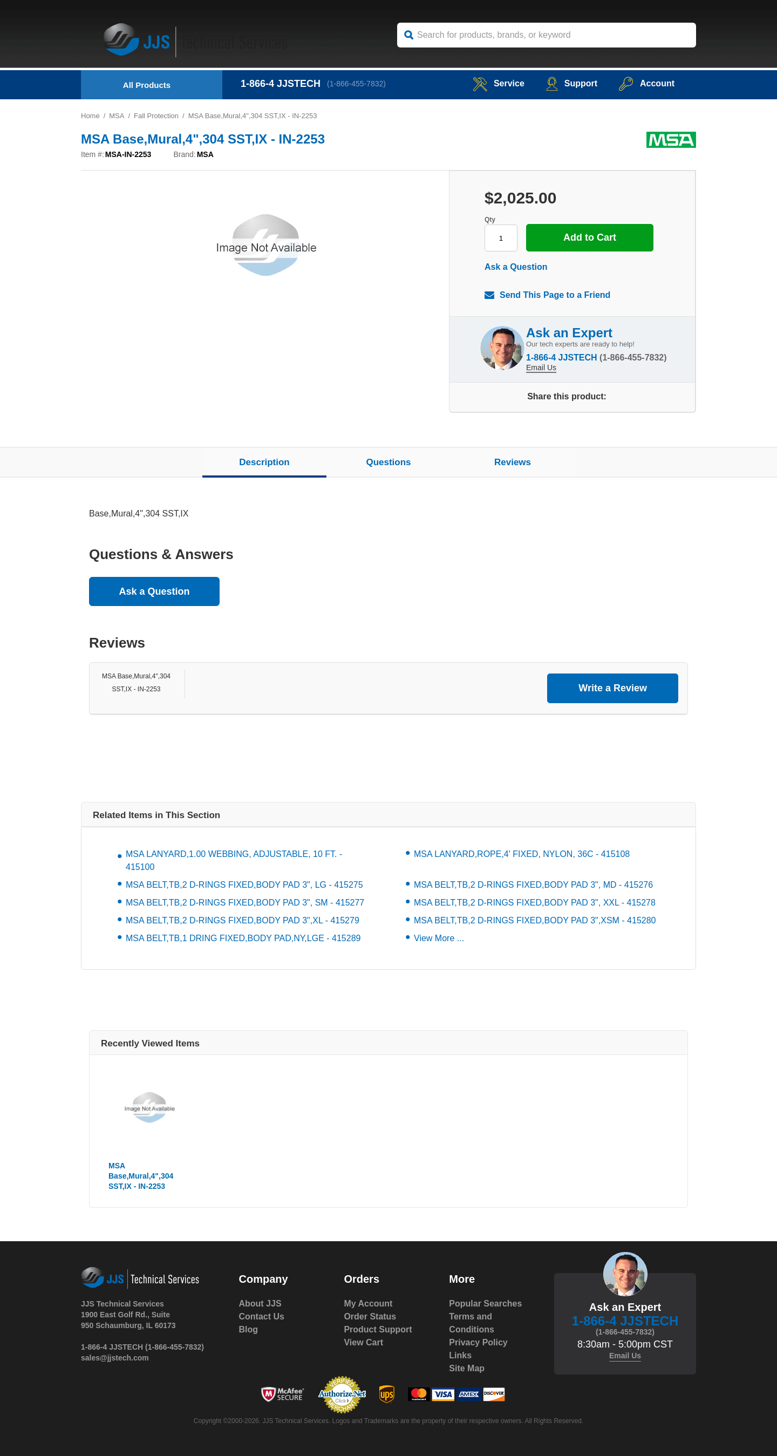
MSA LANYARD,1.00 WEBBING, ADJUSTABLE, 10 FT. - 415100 (234, 860)
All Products (147, 85)
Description (264, 462)
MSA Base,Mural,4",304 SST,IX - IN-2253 (140, 1175)
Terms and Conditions (471, 1323)
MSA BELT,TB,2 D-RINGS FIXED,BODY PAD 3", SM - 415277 (245, 902)
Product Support (378, 1329)
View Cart (363, 1342)
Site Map (467, 1368)
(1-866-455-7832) (356, 83)
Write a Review (612, 688)
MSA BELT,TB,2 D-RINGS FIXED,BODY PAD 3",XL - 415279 (242, 920)
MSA (116, 116)
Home (90, 116)
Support (571, 83)
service (498, 83)
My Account (368, 1303)
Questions (388, 462)
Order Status (370, 1316)
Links (460, 1355)
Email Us (541, 367)
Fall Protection (156, 116)
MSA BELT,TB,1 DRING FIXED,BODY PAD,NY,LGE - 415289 (243, 938)
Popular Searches (485, 1303)
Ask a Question (516, 266)
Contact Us (261, 1316)
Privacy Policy (478, 1342)
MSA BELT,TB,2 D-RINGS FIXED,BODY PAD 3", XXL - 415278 (535, 902)
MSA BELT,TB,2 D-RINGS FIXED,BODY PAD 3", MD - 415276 (533, 884)
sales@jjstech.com (115, 1357)
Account (646, 83)
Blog (248, 1329)
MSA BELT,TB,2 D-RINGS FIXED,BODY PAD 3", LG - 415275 (244, 884)
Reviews (512, 462)
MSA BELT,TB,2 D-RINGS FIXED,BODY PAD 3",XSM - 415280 (535, 920)
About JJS (260, 1303)
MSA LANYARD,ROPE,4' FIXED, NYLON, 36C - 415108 (522, 854)
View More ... (439, 938)
